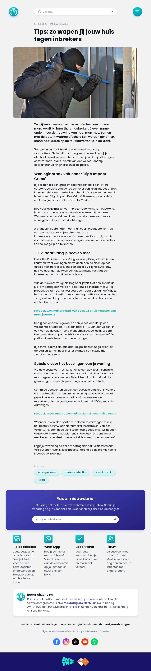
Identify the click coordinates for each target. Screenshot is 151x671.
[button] (111, 11)
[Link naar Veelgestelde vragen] (117, 624)
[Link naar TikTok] (75, 641)
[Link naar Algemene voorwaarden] (56, 631)
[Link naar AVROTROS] (68, 661)
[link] (46, 472)
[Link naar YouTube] (84, 641)
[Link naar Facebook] (56, 641)
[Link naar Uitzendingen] (50, 624)
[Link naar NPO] (83, 661)
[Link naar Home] (24, 624)
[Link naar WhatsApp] (94, 641)
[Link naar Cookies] (104, 631)
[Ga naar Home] (13, 11)
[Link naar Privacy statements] (85, 631)
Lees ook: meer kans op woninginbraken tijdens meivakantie (75, 413)
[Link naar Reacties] (65, 624)
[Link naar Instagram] (66, 641)
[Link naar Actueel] (35, 624)
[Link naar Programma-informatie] (87, 624)
